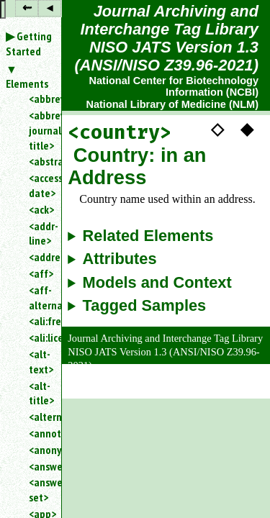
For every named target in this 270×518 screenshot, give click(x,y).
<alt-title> (39, 393)
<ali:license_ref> (39, 337)
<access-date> (39, 185)
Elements (27, 83)
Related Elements (148, 236)
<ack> (39, 209)
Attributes (120, 259)
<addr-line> (39, 233)
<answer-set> (39, 489)
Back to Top (230, 390)
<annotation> (39, 433)
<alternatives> (39, 416)
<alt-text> (39, 361)
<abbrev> (39, 98)
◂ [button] (50, 7)
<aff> (39, 273)
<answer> (39, 466)
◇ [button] (217, 128)
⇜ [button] (27, 7)
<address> (39, 257)
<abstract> (39, 161)
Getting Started (29, 43)
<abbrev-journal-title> (39, 130)
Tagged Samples (145, 305)
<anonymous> (39, 449)
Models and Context (157, 282)
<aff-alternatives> (39, 297)
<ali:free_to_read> (39, 321)
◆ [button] (246, 128)
